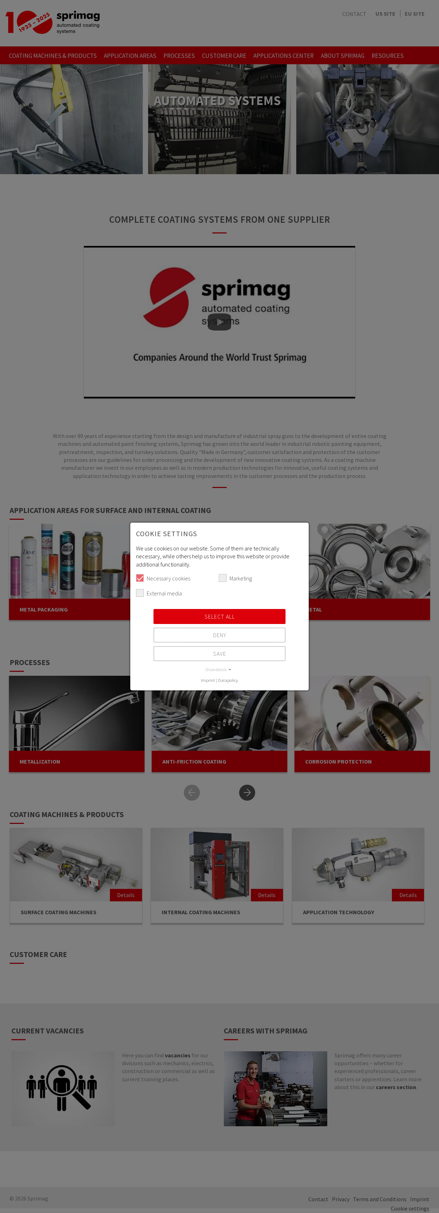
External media (159, 593)
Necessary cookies (163, 578)
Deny (219, 635)
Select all (220, 616)
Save (219, 653)
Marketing (235, 578)
